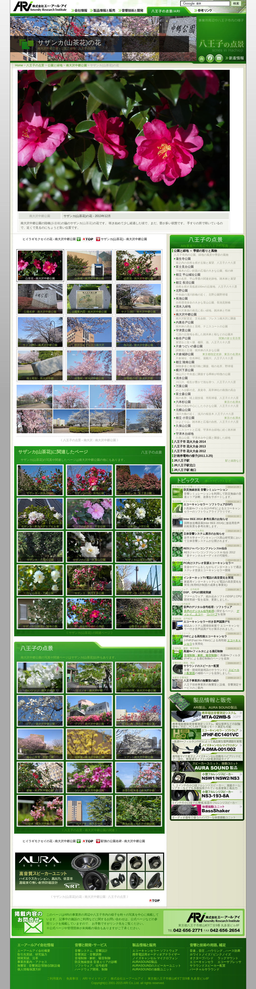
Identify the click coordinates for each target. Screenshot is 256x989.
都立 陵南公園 (185, 362)
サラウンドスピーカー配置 (207, 965)
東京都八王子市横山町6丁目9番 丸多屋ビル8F (178, 978)
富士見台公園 (185, 266)
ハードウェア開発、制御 (91, 969)
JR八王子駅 (208, 460)
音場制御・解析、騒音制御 (200, 655)
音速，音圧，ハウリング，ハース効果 (215, 950)
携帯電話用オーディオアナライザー (156, 954)
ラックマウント (228, 958)
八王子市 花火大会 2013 (190, 446)
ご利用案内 (54, 978)
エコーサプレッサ (229, 962)
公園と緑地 (55, 65)
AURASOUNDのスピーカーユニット (156, 965)
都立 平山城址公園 (188, 274)
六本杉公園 (208, 402)
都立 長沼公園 (185, 282)
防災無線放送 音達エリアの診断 (96, 962)
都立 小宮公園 (208, 418)
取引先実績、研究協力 (32, 954)
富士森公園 (183, 394)
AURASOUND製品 (144, 962)
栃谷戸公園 (208, 338)
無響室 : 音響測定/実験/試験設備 (38, 965)
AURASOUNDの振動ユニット (152, 969)
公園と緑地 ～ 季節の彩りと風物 (195, 251)
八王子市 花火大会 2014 (190, 441)
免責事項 (72, 978)
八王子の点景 (35, 65)
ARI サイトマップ (94, 978)
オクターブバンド (202, 958)
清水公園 (182, 378)
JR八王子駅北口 (184, 465)
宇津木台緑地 (185, 433)
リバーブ (212, 614)
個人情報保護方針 (29, 969)
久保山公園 (183, 426)
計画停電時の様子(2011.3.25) (193, 456)
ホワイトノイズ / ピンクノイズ (210, 954)
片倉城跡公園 (208, 354)
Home (19, 65)
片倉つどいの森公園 (189, 346)
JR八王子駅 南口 (185, 470)
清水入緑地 (183, 306)
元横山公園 (183, 410)
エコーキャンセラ (202, 962)
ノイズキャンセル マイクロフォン (155, 958)
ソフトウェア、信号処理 (91, 965)
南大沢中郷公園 (76, 65)
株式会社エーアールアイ (127, 978)
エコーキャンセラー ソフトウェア (155, 950)
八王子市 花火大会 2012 (190, 451)
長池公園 (182, 298)
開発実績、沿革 (27, 958)
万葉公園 (182, 386)
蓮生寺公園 (183, 258)
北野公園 (182, 290)
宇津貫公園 (183, 330)
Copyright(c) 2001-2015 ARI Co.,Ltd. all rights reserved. (128, 983)
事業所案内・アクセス (32, 962)
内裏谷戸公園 (185, 322)
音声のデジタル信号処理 (199, 610)
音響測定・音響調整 (88, 954)
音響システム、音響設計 (91, 950)
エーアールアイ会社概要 (33, 950)
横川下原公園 (185, 370)
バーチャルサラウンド (204, 969)
